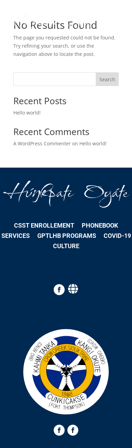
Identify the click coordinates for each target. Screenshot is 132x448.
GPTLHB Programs (66, 236)
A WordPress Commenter (42, 143)
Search (107, 79)
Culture (66, 247)
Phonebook (100, 226)
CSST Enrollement (44, 226)
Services (15, 236)
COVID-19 (117, 236)
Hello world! (27, 112)
